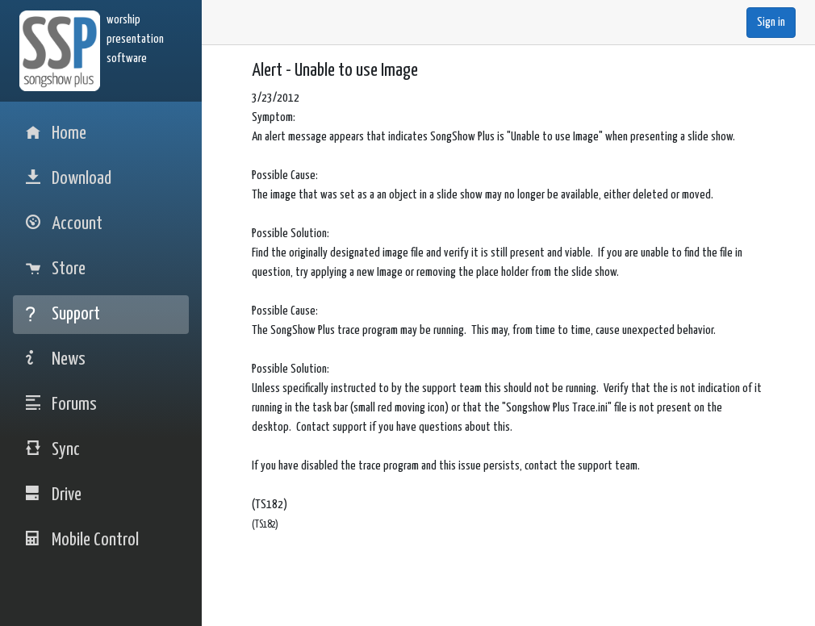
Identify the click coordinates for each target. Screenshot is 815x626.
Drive (54, 495)
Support (63, 314)
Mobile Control (82, 540)
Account (64, 224)
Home (56, 133)
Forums (61, 404)
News (56, 359)
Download (68, 178)
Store (56, 269)
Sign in (771, 22)
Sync (53, 449)
